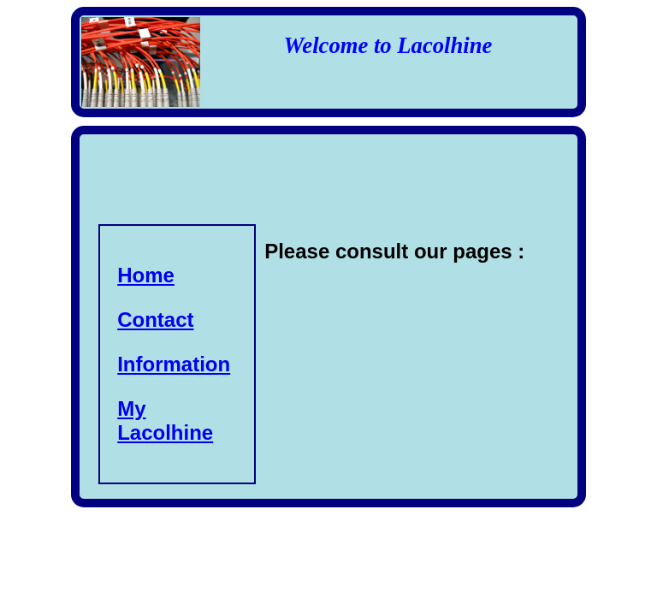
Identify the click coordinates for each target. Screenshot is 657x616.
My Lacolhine (165, 420)
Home (146, 275)
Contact (155, 319)
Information (173, 364)
